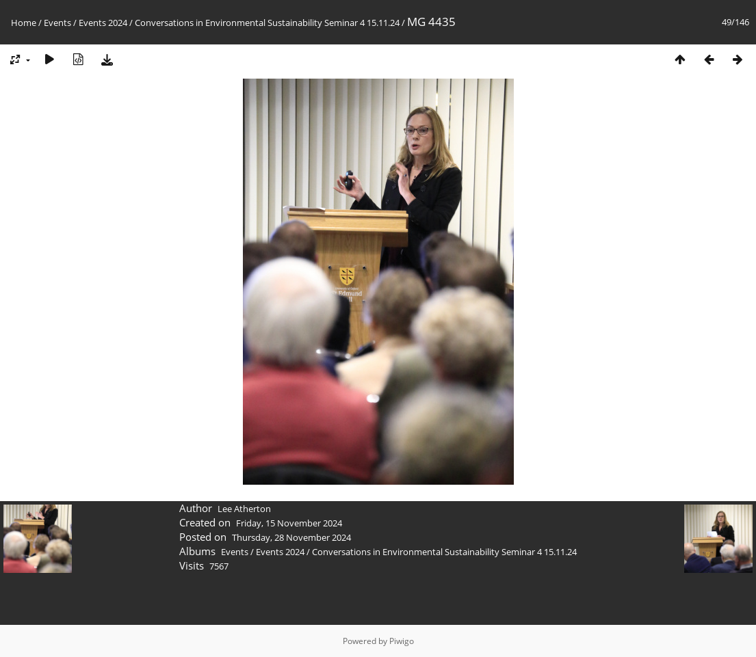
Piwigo (401, 641)
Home (23, 22)
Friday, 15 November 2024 (289, 523)
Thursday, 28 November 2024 (291, 537)
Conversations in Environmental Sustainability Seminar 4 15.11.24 (267, 22)
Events (57, 22)
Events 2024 (103, 22)
